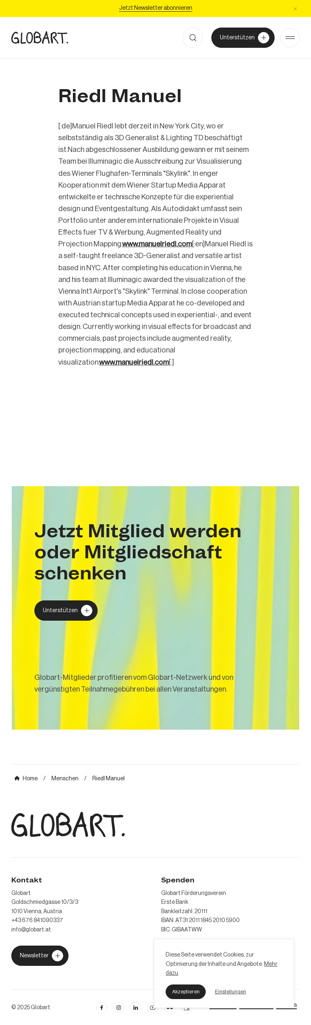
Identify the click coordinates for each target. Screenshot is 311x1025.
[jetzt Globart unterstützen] (39, 956)
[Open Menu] (290, 37)
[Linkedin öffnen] (135, 1007)
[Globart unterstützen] (66, 610)
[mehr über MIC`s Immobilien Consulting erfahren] (155, 608)
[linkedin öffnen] (152, 1007)
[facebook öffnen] (101, 1007)
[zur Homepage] (39, 37)
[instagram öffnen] (118, 1007)
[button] (186, 991)
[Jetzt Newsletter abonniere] (155, 8)
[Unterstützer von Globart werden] (243, 38)
